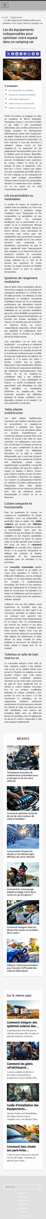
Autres (23, 1212)
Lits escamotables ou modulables (21, 90)
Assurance (23, 1193)
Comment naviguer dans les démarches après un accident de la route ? (22, 930)
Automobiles (23, 1200)
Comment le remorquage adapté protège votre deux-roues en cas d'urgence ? (21, 892)
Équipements (16, 17)
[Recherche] (23, 1186)
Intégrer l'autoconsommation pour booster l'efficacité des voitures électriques (22, 968)
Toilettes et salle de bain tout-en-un (22, 108)
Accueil (4, 17)
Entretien (23, 1204)
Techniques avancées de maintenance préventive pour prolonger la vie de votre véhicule (22, 776)
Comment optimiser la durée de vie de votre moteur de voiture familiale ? (22, 816)
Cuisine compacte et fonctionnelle (21, 103)
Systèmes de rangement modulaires (22, 95)
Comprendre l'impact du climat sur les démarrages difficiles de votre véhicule (21, 854)
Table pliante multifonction (19, 99)
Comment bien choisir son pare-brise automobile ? (21, 1150)
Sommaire (12, 85)
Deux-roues (23, 1197)
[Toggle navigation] (4, 5)
